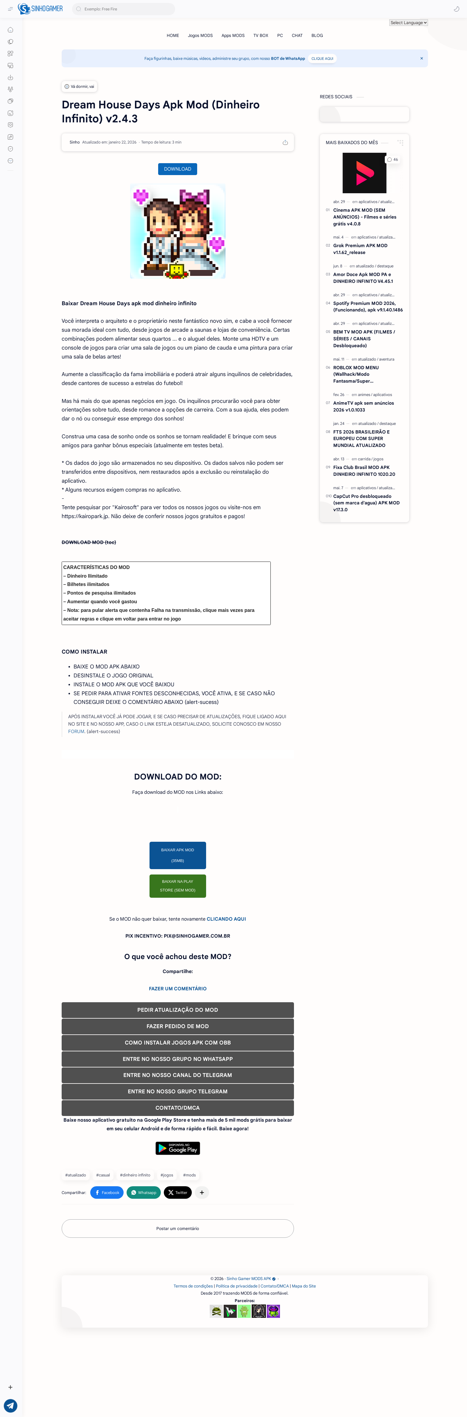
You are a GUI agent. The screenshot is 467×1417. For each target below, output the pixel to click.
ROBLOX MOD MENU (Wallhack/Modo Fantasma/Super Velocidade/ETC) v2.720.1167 (364, 375)
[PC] (280, 35)
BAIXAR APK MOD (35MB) (177, 855)
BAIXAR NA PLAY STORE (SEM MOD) (177, 885)
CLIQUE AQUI (322, 58)
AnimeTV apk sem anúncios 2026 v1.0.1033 (363, 406)
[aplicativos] (369, 201)
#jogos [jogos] (167, 1175)
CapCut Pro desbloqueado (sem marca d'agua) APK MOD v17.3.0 (366, 503)
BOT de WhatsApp (288, 58)
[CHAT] (297, 35)
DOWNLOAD (177, 169)
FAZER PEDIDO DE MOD (178, 1026)
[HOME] (173, 35)
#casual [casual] (103, 1175)
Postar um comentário (177, 1228)
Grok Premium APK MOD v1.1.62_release (360, 249)
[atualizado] (389, 201)
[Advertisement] (240, 1299)
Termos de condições (193, 1369)
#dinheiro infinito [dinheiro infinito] (135, 1175)
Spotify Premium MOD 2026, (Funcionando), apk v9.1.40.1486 (368, 306)
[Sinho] (75, 142)
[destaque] (385, 266)
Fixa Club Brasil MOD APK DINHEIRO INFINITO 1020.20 (364, 470)
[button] (456, 8)
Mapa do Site (304, 1369)
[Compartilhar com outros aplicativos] (202, 1192)
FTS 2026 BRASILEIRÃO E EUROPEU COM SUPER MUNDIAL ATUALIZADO (361, 438)
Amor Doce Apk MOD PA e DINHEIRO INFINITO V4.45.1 (363, 278)
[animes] (365, 394)
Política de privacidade (237, 1369)
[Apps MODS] (233, 35)
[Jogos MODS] (200, 35)
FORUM (76, 731)
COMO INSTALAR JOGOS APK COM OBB (178, 1042)
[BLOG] (317, 35)
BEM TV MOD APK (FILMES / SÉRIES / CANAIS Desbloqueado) (364, 338)
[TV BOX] (260, 35)
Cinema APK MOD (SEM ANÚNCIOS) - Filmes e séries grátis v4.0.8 (364, 217)
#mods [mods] (189, 1175)
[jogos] (378, 459)
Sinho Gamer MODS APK (251, 1362)
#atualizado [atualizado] (75, 1175)
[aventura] (386, 359)
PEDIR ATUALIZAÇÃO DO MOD (177, 1010)
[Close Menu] (422, 58)
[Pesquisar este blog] (123, 9)
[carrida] (365, 459)
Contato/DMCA (275, 1369)
